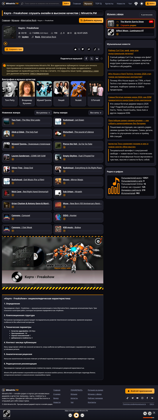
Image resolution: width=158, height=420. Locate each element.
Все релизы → (43, 112)
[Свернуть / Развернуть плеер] (153, 413)
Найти (66, 3)
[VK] (152, 398)
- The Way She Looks (26, 120)
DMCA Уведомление (39, 73)
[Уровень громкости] (148, 417)
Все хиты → (95, 112)
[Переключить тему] (141, 3)
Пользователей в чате (131, 181)
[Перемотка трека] (55, 43)
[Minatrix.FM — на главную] (10, 3)
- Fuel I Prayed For (78, 155)
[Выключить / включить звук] (145, 413)
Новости (121, 3)
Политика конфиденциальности (134, 404)
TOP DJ (98, 3)
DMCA (152, 404)
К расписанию (146, 15)
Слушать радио (128, 25)
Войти (151, 4)
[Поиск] (45, 3)
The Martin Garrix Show (132, 21)
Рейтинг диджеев (95, 398)
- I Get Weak (22, 227)
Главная (77, 3)
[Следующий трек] (82, 415)
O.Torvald (95, 100)
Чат (130, 3)
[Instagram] (142, 398)
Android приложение (140, 391)
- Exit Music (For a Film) (28, 179)
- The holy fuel (25, 132)
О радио (56, 394)
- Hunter (70, 215)
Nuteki (78, 100)
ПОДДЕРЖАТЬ (76, 390)
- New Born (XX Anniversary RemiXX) (83, 203)
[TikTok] (127, 398)
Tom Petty (10, 100)
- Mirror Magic (73, 179)
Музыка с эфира (95, 394)
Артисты (109, 3)
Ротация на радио (95, 390)
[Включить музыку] (76, 415)
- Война (72, 227)
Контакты (92, 402)
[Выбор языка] (136, 4)
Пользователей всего (131, 178)
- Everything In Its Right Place (82, 167)
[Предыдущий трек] (70, 415)
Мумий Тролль (44, 100)
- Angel (38, 203)
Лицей (61, 100)
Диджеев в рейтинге (131, 190)
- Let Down (73, 120)
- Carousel (21, 215)
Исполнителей (128, 193)
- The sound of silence (78, 132)
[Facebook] (147, 398)
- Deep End (22, 167)
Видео (56, 398)
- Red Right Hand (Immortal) (30, 191)
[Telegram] (132, 398)
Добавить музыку (91, 20)
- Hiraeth (72, 191)
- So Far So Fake (77, 144)
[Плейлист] (150, 413)
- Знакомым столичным (31, 144)
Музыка (88, 3)
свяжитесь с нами (90, 71)
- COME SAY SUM (29, 155)
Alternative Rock (28, 20)
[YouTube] (137, 398)
